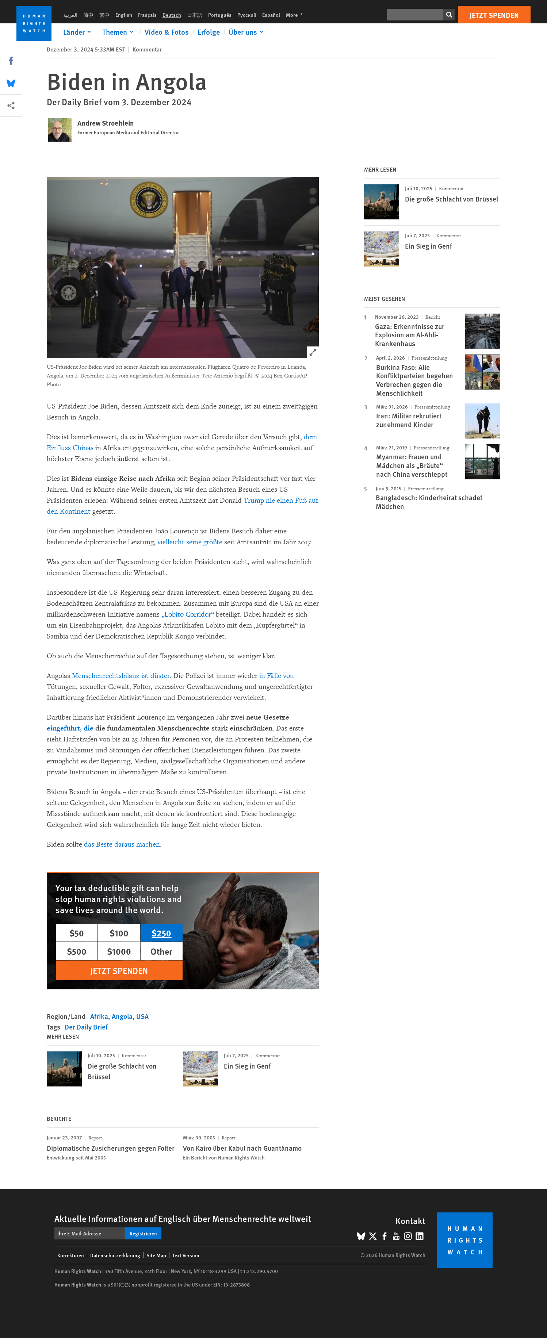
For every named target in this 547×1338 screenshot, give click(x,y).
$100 (119, 933)
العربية (70, 14)
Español (271, 14)
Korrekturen (70, 1255)
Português (220, 14)
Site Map (156, 1255)
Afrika (99, 1016)
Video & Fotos (167, 32)
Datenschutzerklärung (115, 1255)
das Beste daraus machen (122, 844)
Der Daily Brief (86, 1027)
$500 (77, 951)
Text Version (185, 1255)
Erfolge (209, 32)
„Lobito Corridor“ (187, 614)
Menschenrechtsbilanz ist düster (121, 675)
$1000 (119, 951)
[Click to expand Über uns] (247, 31)
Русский (246, 14)
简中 (88, 14)
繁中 (104, 14)
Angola (122, 1016)
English (123, 14)
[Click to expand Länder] (78, 31)
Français (147, 14)
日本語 (194, 14)
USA (142, 1016)
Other (161, 951)
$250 (161, 933)
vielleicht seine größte (189, 542)
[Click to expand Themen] (119, 31)
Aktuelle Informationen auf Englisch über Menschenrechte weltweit (182, 1218)
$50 (76, 933)
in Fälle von (276, 675)
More (296, 14)
